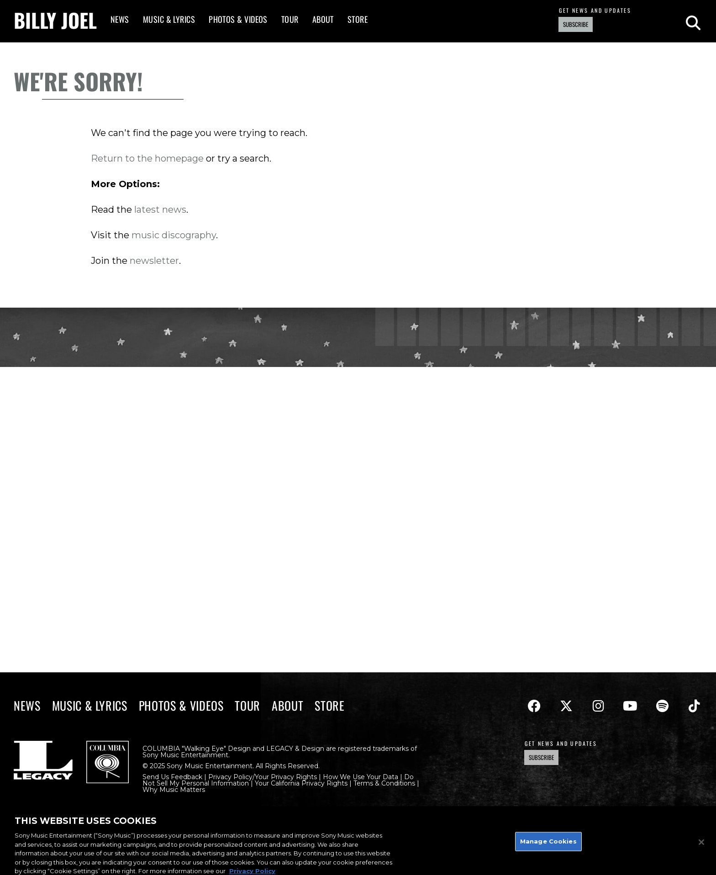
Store (357, 19)
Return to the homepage (147, 158)
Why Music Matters (173, 790)
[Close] (701, 846)
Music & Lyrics (169, 19)
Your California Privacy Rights (301, 783)
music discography (174, 235)
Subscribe (575, 24)
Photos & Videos (238, 19)
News (120, 19)
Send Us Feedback (172, 777)
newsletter (154, 260)
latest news (160, 209)
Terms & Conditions (384, 783)
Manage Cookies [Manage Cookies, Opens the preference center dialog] (548, 845)
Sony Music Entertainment (185, 755)
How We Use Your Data (360, 777)
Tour (290, 19)
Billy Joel (55, 20)
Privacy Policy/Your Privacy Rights (262, 777)
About (323, 19)
